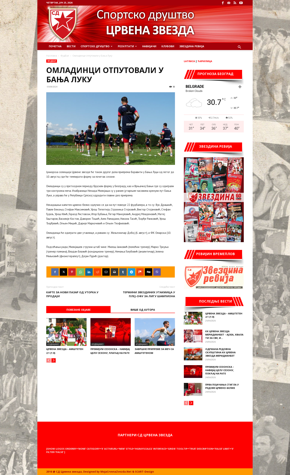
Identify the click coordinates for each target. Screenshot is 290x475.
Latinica (189, 61)
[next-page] (53, 360)
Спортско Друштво (96, 46)
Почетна (55, 46)
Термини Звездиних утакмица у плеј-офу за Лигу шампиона (149, 294)
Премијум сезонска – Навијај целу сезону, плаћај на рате (219, 370)
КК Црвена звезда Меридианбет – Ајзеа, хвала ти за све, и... (224, 335)
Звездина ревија (191, 46)
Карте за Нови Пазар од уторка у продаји (72, 294)
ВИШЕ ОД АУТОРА (143, 309)
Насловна (51, 55)
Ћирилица (205, 61)
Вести (71, 46)
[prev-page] (48, 360)
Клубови (167, 46)
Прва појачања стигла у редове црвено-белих (222, 386)
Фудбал (64, 55)
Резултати (127, 46)
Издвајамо (53, 344)
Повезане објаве (78, 309)
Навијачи (149, 46)
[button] (239, 47)
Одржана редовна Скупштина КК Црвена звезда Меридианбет (220, 352)
